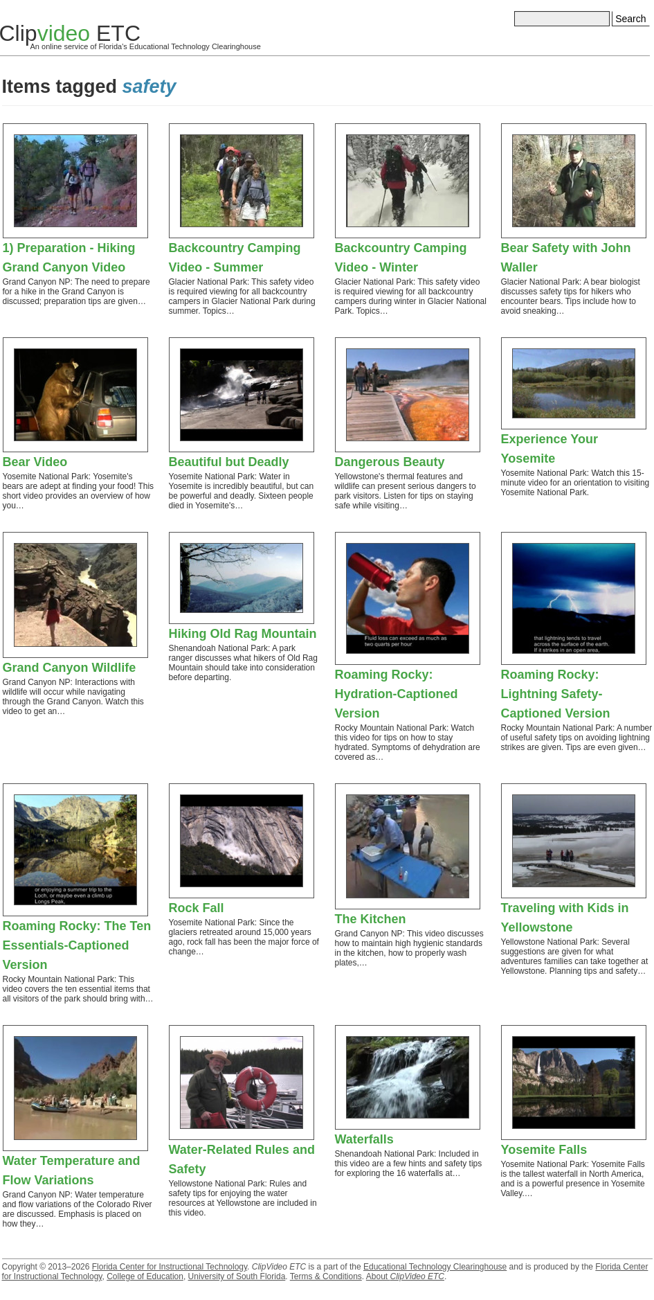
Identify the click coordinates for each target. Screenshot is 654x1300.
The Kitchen (370, 919)
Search (630, 18)
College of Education (145, 1276)
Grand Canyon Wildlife (69, 668)
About (405, 1276)
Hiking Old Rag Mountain (243, 634)
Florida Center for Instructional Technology (169, 1267)
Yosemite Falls (544, 1150)
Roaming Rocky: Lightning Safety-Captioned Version (555, 694)
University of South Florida (237, 1276)
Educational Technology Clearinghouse (435, 1267)
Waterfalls (364, 1139)
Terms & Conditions (326, 1276)
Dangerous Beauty (390, 462)
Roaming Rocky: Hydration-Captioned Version (396, 694)
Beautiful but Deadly (229, 462)
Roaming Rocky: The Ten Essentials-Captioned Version (77, 945)
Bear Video (35, 462)
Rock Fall (196, 908)
